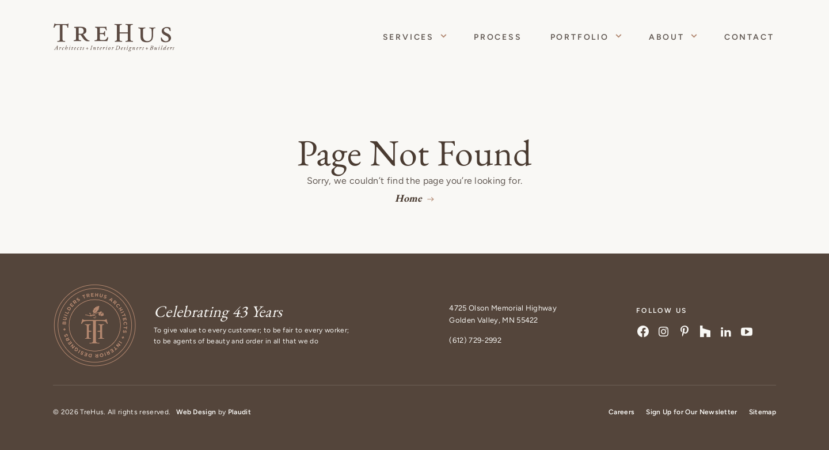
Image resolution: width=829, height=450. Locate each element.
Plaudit (239, 412)
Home (408, 198)
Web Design (196, 412)
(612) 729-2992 (475, 340)
